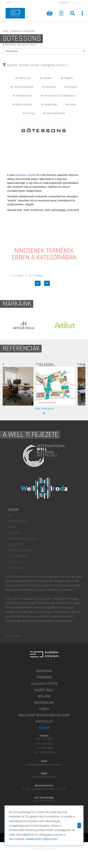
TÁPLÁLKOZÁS (17, 521)
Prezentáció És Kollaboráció (58, 95)
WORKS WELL (44, 690)
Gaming (28, 113)
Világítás (67, 78)
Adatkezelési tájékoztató (41, 839)
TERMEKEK (16, 31)
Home (71, 104)
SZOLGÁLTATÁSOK (44, 683)
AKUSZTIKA (15, 544)
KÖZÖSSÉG (15, 562)
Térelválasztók (22, 95)
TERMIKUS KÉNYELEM (22, 539)
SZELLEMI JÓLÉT (18, 556)
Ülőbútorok (23, 78)
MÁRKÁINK (44, 671)
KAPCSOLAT (44, 721)
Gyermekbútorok (54, 113)
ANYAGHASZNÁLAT (21, 550)
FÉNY (11, 527)
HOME (5, 31)
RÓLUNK (44, 696)
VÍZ (10, 515)
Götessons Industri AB (27, 175)
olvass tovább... (14, 635)
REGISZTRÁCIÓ (77, 2)
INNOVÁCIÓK (16, 568)
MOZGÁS (14, 533)
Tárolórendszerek (22, 86)
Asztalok (46, 78)
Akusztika (49, 86)
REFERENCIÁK (44, 702)
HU (8, 2)
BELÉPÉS (64, 2)
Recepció (71, 86)
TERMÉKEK (44, 677)
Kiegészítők (49, 104)
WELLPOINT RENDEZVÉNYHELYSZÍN (44, 715)
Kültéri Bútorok (22, 104)
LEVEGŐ (13, 509)
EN (13, 2)
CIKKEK (44, 709)
